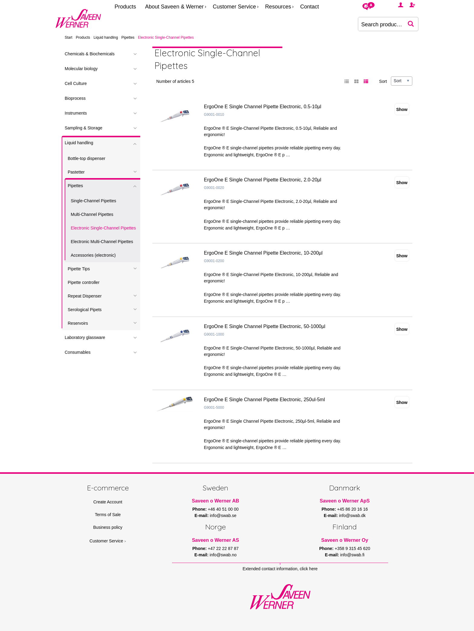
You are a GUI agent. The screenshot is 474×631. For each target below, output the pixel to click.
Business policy (107, 527)
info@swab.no (223, 554)
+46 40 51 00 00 (223, 509)
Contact (309, 7)
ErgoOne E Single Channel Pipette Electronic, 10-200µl (263, 252)
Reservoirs (78, 323)
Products (125, 7)
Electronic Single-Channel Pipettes (103, 228)
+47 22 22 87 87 (223, 548)
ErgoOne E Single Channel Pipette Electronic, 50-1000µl (264, 326)
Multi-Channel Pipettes (92, 214)
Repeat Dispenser (85, 296)
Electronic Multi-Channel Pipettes (102, 241)
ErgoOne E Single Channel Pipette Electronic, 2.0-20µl (262, 179)
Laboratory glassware (85, 337)
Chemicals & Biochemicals (90, 53)
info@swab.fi (352, 554)
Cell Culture (76, 83)
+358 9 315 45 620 (352, 548)
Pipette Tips (79, 268)
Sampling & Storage (83, 127)
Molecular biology (81, 68)
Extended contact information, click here (279, 568)
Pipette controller (83, 282)
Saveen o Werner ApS (345, 500)
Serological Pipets (85, 309)
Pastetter (76, 172)
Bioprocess (75, 98)
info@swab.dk (352, 515)
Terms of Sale (108, 514)
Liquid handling (105, 37)
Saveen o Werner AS (215, 540)
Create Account (107, 501)
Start (68, 37)
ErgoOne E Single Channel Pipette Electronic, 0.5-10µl (262, 106)
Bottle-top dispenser (87, 158)
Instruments (76, 113)
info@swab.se (223, 515)
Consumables (78, 352)
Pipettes (127, 37)
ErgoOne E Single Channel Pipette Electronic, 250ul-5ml (264, 399)
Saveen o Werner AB (215, 500)
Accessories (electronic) (93, 255)
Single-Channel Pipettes (93, 200)
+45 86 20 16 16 (352, 509)
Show (401, 109)
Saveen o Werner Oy (344, 540)
